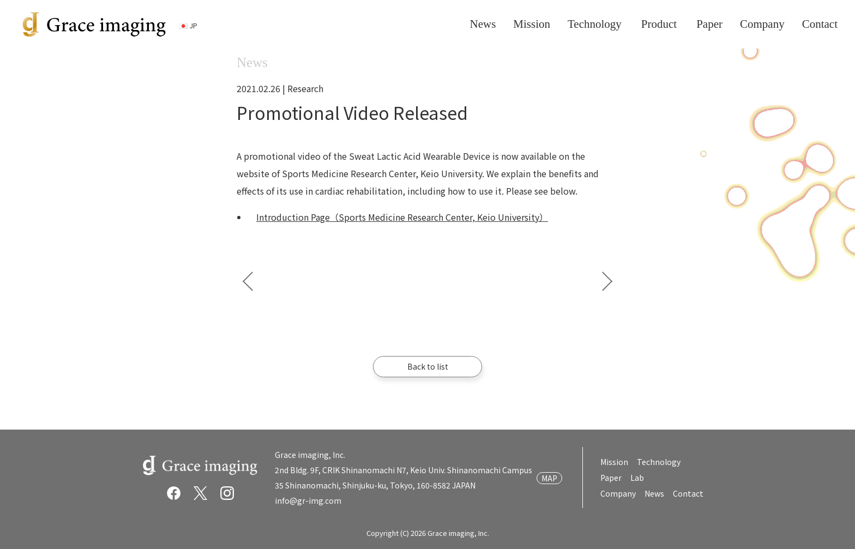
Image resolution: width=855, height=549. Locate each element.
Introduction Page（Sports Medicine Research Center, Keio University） (402, 217)
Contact (688, 493)
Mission (615, 461)
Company (618, 493)
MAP (550, 478)
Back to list (427, 366)
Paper (611, 477)
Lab (638, 477)
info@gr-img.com (308, 500)
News (655, 493)
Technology (659, 461)
